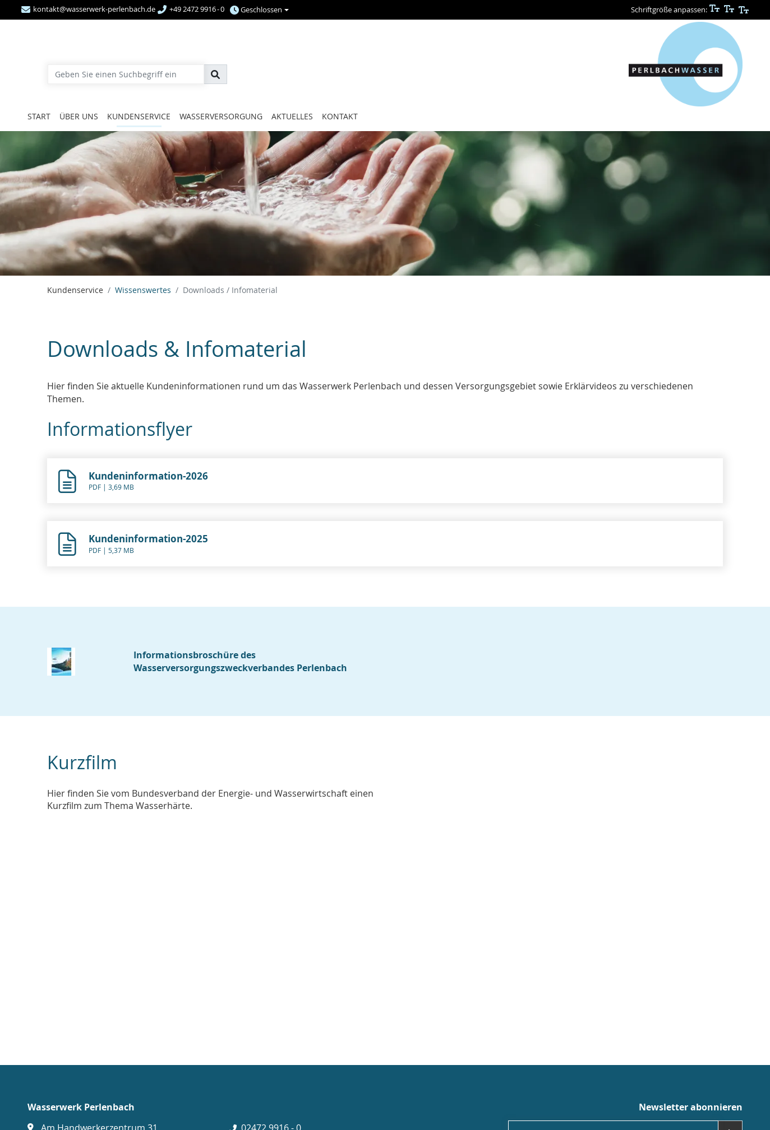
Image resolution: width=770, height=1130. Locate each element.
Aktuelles (292, 116)
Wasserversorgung (220, 116)
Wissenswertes (143, 290)
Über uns (78, 116)
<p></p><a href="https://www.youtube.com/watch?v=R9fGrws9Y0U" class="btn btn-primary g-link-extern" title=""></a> (212, 916)
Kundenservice (138, 116)
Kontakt (340, 116)
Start (38, 116)
